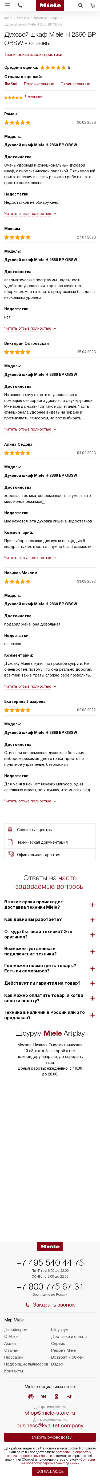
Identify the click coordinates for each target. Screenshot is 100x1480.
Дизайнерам (15, 1330)
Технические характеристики (33, 54)
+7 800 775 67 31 (50, 1287)
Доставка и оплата (69, 1336)
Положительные (39, 84)
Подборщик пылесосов (26, 1364)
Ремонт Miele (63, 1350)
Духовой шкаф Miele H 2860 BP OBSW (40, 145)
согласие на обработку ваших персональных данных (49, 1454)
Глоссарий (13, 1357)
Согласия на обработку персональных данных (58, 1461)
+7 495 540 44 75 (50, 1263)
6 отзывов (34, 97)
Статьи (11, 1350)
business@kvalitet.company (50, 1425)
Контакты (13, 1371)
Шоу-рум (60, 1330)
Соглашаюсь (50, 1471)
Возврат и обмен (67, 1357)
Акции (10, 1343)
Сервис (58, 1343)
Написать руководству (50, 1437)
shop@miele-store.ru (50, 1413)
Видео (57, 1364)
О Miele (11, 1336)
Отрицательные (75, 84)
